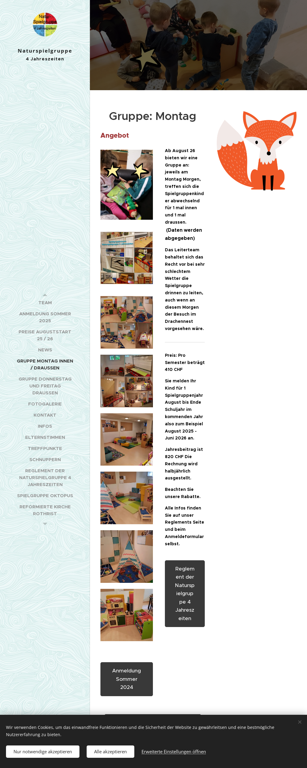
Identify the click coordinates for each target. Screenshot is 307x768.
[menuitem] (45, 302)
